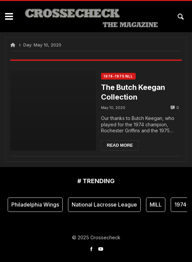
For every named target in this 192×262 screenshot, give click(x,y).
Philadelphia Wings (35, 204)
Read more (120, 145)
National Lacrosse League (104, 204)
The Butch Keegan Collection (133, 92)
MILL (156, 204)
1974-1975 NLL (118, 76)
